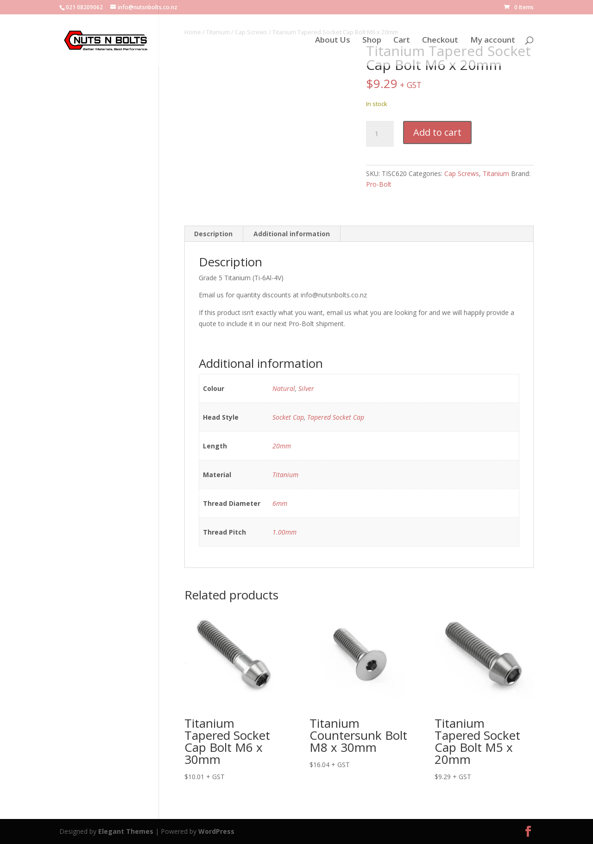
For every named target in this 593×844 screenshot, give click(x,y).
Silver (306, 388)
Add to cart (437, 132)
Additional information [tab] (291, 233)
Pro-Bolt (378, 184)
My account (492, 41)
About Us (332, 41)
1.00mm (284, 532)
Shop (371, 41)
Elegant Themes (125, 831)
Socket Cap (288, 417)
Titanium (496, 173)
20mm (281, 445)
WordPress (216, 831)
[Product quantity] (380, 134)
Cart (401, 41)
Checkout (440, 41)
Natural (283, 388)
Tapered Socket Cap (335, 417)
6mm (279, 503)
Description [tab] (213, 233)
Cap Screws (461, 173)
